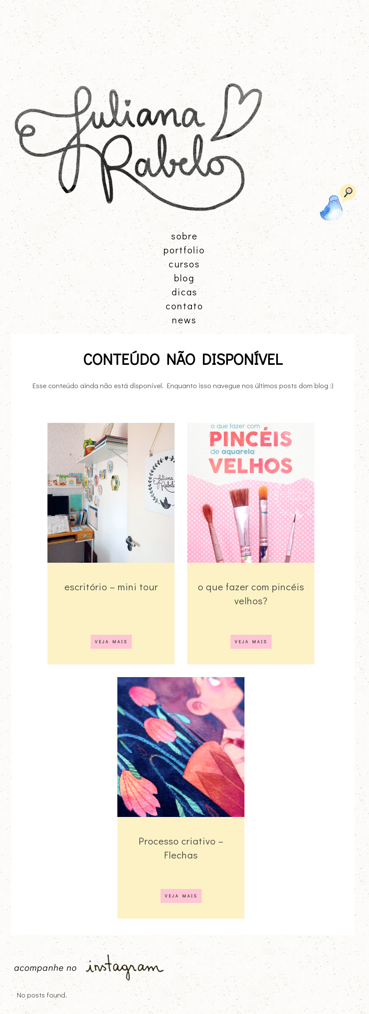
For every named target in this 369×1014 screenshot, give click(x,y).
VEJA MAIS (111, 642)
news (184, 320)
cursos (184, 264)
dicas (184, 292)
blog (184, 278)
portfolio (184, 250)
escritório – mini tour (111, 586)
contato (184, 306)
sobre (184, 236)
